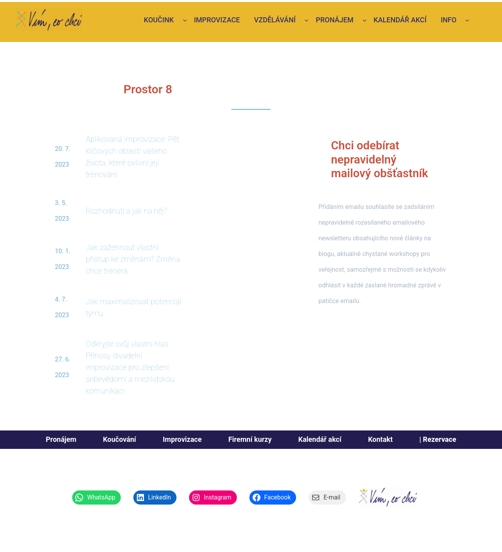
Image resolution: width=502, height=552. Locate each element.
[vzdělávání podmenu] (306, 20)
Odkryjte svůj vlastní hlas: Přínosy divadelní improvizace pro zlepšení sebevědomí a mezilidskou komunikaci (130, 367)
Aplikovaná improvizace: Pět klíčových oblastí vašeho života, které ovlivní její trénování (132, 156)
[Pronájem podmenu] (364, 20)
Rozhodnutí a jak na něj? (126, 211)
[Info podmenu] (467, 20)
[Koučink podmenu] (185, 20)
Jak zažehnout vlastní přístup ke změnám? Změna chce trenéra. (132, 259)
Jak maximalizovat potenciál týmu (133, 307)
